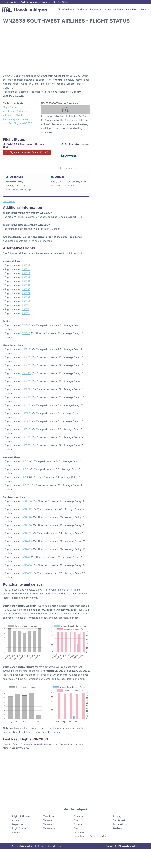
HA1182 (26, 421)
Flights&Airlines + (66, 9)
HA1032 (26, 365)
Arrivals (16, 820)
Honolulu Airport (31, 10)
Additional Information (15, 111)
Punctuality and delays (15, 119)
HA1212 (26, 429)
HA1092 (26, 397)
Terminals (49, 816)
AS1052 (26, 285)
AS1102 (26, 305)
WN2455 (27, 549)
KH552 (25, 485)
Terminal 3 (49, 828)
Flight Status (10, 107)
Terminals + (81, 9)
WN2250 (27, 525)
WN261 (26, 557)
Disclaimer (42, 846)
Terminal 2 (49, 824)
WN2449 (27, 541)
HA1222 (26, 437)
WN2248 (27, 517)
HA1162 (26, 413)
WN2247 (26, 509)
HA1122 (26, 405)
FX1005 (26, 325)
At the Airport (131, 9)
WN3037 (26, 573)
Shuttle (78, 824)
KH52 (25, 469)
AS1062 (26, 289)
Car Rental (118, 9)
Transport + (95, 9)
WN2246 (27, 501)
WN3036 (27, 565)
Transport (80, 816)
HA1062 (26, 381)
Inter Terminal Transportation (90, 836)
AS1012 (26, 269)
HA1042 (26, 373)
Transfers (79, 832)
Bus (76, 820)
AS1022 (26, 273)
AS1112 (25, 309)
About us (60, 846)
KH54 (25, 477)
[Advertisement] (75, 50)
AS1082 (26, 297)
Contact (51, 846)
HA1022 (26, 357)
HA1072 (26, 389)
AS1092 (26, 301)
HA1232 (26, 445)
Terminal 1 (48, 820)
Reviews (145, 9)
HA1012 (26, 349)
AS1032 (26, 277)
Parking (107, 9)
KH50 (25, 461)
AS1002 (26, 265)
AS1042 (26, 281)
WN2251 (26, 533)
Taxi (76, 828)
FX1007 (26, 333)
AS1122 (26, 313)
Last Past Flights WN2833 (17, 123)
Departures (18, 824)
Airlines (16, 832)
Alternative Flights (13, 115)
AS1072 (26, 293)
